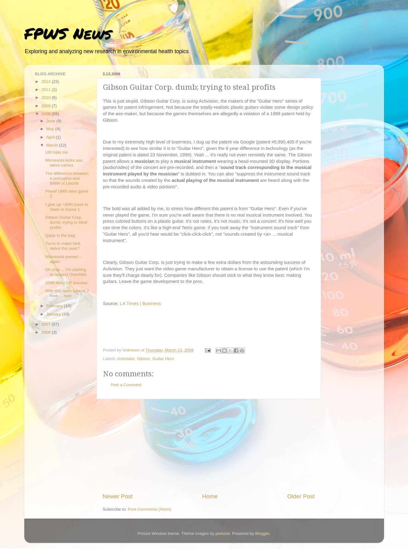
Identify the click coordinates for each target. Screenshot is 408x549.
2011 (46, 89)
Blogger (262, 533)
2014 (46, 81)
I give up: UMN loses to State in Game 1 (66, 207)
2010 (46, 97)
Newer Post (118, 496)
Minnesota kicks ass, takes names (64, 162)
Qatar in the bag (60, 235)
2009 (46, 106)
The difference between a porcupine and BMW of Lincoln (67, 178)
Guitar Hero (163, 358)
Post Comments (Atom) (149, 509)
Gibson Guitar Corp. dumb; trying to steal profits (66, 222)
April (51, 137)
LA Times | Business (140, 303)
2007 (46, 324)
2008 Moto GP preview (66, 282)
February (55, 306)
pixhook (223, 533)
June (51, 121)
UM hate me (56, 152)
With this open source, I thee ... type (67, 293)
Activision (126, 358)
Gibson (143, 358)
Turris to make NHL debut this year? (63, 246)
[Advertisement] (209, 445)
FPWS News (67, 33)
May (50, 129)
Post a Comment (126, 384)
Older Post (301, 496)
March (52, 145)
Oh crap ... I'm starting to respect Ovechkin (65, 272)
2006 (46, 332)
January (54, 314)
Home (210, 496)
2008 (46, 114)
